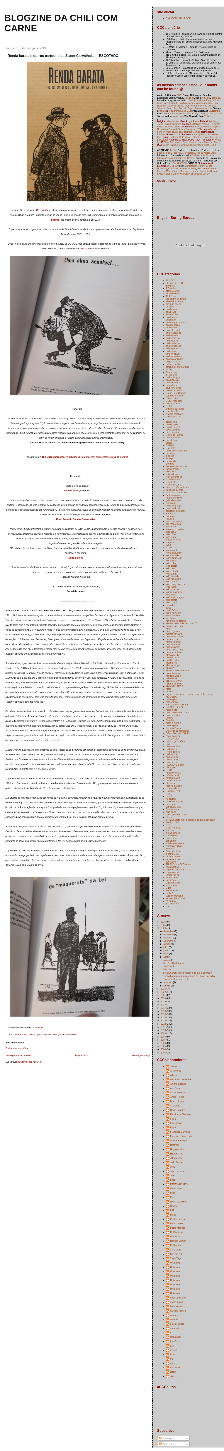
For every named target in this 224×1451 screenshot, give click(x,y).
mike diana (171, 678)
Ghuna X (170, 503)
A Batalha (19, 1034)
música (169, 691)
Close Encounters (172, 142)
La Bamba (214, 111)
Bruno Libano (177, 1101)
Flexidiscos (216, 137)
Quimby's (198, 145)
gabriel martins (173, 500)
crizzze (169, 419)
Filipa (173, 1118)
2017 (163, 1008)
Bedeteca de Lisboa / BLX (170, 152)
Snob (169, 108)
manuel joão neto (174, 626)
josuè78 (174, 1350)
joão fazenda (172, 576)
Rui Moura (175, 1245)
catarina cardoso (174, 395)
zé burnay (171, 901)
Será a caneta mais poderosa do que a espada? (190, 819)
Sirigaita (161, 108)
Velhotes (208, 116)
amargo (170, 306)
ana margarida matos (176, 322)
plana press (172, 767)
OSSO (183, 163)
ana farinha (171, 317)
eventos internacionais (177, 466)
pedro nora (171, 754)
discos (169, 442)
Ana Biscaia (176, 1088)
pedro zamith (172, 759)
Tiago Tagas (176, 1258)
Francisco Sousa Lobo (181, 1136)
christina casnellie (175, 408)
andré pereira (173, 348)
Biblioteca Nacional (166, 158)
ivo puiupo (171, 542)
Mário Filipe (176, 1188)
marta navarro (173, 647)
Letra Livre (162, 103)
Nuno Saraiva (75, 557)
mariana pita (172, 639)
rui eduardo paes (174, 801)
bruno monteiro (173, 387)
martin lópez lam (174, 649)
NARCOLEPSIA (178, 1201)
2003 (163, 1052)
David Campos (177, 1110)
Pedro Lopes (176, 1223)
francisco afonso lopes (177, 487)
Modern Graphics (212, 126)
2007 (163, 1039)
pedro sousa (172, 757)
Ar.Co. (173, 150)
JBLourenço (176, 1158)
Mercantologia (43, 210)
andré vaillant (173, 353)
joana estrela (172, 555)
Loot (172, 1179)
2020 (163, 998)
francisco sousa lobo (176, 492)
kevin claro (171, 602)
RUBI (168, 793)
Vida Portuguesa (177, 111)
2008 (163, 1036)
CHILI (169, 406)
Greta (202, 100)
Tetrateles (171, 861)
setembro (168, 941)
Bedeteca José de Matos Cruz (200, 152)
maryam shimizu (174, 652)
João (172, 1166)
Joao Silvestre (177, 1171)
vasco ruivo (171, 885)
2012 (163, 1023)
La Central (162, 139)
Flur (196, 100)
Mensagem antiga (141, 1055)
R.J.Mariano (176, 1232)
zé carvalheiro (173, 903)
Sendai (169, 817)
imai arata (171, 526)
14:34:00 (39, 1028)
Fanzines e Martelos (180, 1114)
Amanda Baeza (178, 1083)
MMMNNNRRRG (174, 686)
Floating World (184, 145)
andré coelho (172, 335)
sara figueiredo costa (176, 814)
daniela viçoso (173, 427)
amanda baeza (173, 304)
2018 (163, 1004)
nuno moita (171, 709)
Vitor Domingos (178, 1297)
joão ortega (171, 581)
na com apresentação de (85, 457)
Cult (191, 100)
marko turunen (173, 641)
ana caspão (172, 314)
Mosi (168, 689)
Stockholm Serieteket (210, 171)
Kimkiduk (170, 605)
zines (168, 906)
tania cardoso (173, 859)
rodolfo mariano (174, 785)
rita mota (170, 783)
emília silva (171, 461)
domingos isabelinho (176, 450)
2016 (163, 1011)
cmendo (174, 1315)
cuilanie (174, 1319)
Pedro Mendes (177, 1227)
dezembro (168, 931)
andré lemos (172, 340)
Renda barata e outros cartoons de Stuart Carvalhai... (190, 976)
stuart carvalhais (69, 1034)
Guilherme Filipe (178, 1140)
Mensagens (166, 1438)
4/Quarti (212, 129)
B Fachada (171, 374)
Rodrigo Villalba (178, 1241)
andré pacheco (173, 346)
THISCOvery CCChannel (178, 864)
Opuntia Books (173, 728)
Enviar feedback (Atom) (30, 1061)
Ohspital (170, 720)
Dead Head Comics (193, 142)
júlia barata (171, 600)
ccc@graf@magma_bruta (176, 979)
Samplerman (172, 809)
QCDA (169, 770)
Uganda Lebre (173, 882)
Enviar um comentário (16, 1048)
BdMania (216, 97)
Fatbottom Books (200, 137)
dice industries (173, 437)
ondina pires (172, 725)
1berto (173, 1066)
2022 (163, 992)
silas (168, 825)
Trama (201, 113)
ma (171, 1358)
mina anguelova (174, 683)
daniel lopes (172, 424)
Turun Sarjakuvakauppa (169, 124)
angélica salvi (173, 361)
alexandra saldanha (176, 298)
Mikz (172, 1193)
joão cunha (171, 573)
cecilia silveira (173, 403)
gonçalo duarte (173, 508)
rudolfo (169, 796)
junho (166, 950)
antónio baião (30, 1034)
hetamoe (170, 516)
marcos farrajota (174, 634)
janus (168, 545)
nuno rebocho (173, 715)
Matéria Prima (171, 113)
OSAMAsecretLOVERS (178, 733)
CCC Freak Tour (174, 401)
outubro (167, 937)
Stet (175, 108)
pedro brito (171, 749)
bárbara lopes (173, 377)
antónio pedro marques (177, 366)
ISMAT (175, 163)
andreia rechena (174, 356)
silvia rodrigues (173, 827)
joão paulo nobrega (175, 584)
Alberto (173, 1075)
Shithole (167, 969)
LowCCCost (172, 610)
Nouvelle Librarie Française (181, 105)
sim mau (170, 830)
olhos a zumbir (173, 723)
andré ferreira (173, 338)
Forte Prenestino (165, 131)
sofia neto (171, 840)
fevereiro (168, 982)
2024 (163, 928)
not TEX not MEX (174, 707)
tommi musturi (173, 877)
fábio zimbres (173, 469)
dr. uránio (170, 453)
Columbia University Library (182, 168)
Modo (178, 131)
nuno (172, 1363)
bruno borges (172, 385)
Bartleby (174, 137)
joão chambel (173, 571)
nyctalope (175, 1367)
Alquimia (206, 97)
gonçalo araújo (173, 505)
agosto (167, 944)
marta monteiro (173, 644)
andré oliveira (173, 343)
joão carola (171, 565)
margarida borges (175, 636)
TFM (199, 129)
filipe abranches (174, 476)
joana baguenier (174, 552)
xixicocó (174, 1376)
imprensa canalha (175, 529)
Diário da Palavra (174, 435)
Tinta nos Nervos (203, 108)
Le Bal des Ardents (199, 124)
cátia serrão (172, 398)
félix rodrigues (173, 474)
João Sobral (176, 1162)
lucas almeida (173, 615)
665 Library (173, 166)
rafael (173, 1371)
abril (165, 956)
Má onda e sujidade (176, 620)
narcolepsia (172, 699)
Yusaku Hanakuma (175, 898)
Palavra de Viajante (206, 105)
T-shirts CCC (172, 853)
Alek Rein (171, 296)
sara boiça (171, 812)
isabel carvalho (173, 539)
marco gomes (173, 631)
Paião (173, 1214)
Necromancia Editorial (177, 704)
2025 (163, 925)
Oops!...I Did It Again (173, 963)
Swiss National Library (168, 173)
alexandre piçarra (174, 301)
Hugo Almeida (177, 1149)
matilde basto (173, 657)
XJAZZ (169, 893)
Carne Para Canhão (176, 393)
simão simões (173, 833)
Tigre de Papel (186, 108)
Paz (203, 139)
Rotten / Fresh (173, 791)
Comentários (167, 1444)
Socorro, (210, 113)
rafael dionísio (173, 775)
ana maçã (171, 319)
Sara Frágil (175, 1249)
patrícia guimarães (175, 741)
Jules (173, 1175)
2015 (163, 1014)
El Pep (169, 458)
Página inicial (81, 1055)
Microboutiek (173, 121)
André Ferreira (177, 1092)
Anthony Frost (199, 134)
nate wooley (172, 702)
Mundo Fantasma (188, 113)
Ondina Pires (71, 490)
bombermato (176, 1306)
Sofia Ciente (172, 838)
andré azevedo (173, 332)
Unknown (175, 1262)
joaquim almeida (174, 592)
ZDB (189, 111)
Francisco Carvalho (180, 1131)
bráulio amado (173, 382)
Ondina (174, 1206)
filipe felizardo (173, 479)
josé (172, 1345)
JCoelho (170, 547)
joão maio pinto (173, 579)
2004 (163, 1049)
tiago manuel (172, 872)
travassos (171, 880)
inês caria (171, 531)
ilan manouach (173, 524)
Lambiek (161, 134)
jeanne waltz (172, 550)
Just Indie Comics (191, 131)
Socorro (85, 248)
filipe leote (171, 482)
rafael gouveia (173, 778)
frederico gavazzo (175, 495)
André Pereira (177, 1097)
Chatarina (175, 1105)
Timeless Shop (172, 126)
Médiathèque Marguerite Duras (182, 171)
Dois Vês (170, 448)
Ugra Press (193, 121)
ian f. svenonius (174, 521)
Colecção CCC (173, 416)
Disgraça (162, 111)
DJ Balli (170, 445)
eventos (170, 463)
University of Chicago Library (194, 173)
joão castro (171, 568)
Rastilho (189, 97)
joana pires (42, 1034)
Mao (168, 628)
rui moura (170, 804)
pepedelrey (171, 762)
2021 (163, 995)
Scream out (176, 1254)
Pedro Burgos (173, 751)
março (166, 960)
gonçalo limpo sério (176, 510)
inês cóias (171, 534)
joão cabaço (172, 563)
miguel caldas (173, 673)
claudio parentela (174, 414)
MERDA (170, 668)
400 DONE (168, 966)
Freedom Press (212, 142)
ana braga (171, 311)
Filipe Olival (176, 1123)
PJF (172, 1210)
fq (171, 1332)
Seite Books (210, 145)
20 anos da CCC (174, 283)
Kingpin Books (213, 100)
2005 (163, 1046)
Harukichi (170, 513)
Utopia (219, 113)
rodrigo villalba (173, 788)
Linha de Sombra (178, 103)
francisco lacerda (174, 490)
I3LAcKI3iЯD (176, 1153)
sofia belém (172, 835)
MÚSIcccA (171, 696)
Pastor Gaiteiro (177, 1219)
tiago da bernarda (175, 869)
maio (166, 953)
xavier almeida (173, 890)
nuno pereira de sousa (177, 712)
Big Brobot (196, 126)
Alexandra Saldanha (180, 1079)
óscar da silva (173, 736)
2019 (163, 1001)
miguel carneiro (174, 675)
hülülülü (170, 518)
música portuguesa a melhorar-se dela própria (189, 694)
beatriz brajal (172, 380)
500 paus (170, 285)
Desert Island (169, 145)
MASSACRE (172, 654)
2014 (163, 1017)
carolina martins (178, 1310)
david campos (173, 429)
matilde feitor (172, 660)
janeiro (167, 985)
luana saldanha (173, 613)
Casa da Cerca (185, 158)
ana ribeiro (171, 327)
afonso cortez (173, 291)
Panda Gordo (173, 738)
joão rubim (171, 586)
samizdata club (173, 806)
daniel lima (171, 421)
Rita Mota (175, 1236)
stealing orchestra (175, 843)
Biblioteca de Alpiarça (203, 155)
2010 (163, 1030)
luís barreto (171, 618)
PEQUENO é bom (175, 764)
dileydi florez (172, 440)
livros (168, 607)
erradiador (175, 1328)
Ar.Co (168, 369)
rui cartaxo (171, 799)
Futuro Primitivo (174, 497)
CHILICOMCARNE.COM (178, 18)
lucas (173, 1354)
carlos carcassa (174, 390)
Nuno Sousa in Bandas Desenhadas (75, 519)
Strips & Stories (177, 129)
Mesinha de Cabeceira (177, 670)
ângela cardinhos (174, 359)
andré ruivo (171, 351)
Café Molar (184, 137)
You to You (178, 116)
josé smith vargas (175, 597)
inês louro (171, 537)
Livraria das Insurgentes (200, 103)
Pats (168, 744)
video (168, 888)
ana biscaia (171, 309)
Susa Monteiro (173, 851)
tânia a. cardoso (174, 856)
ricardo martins (173, 780)
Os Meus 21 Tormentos (178, 730)
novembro (168, 934)
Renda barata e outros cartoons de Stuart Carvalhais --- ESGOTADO (63, 56)
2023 (163, 988)
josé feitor (171, 594)
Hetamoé (175, 1145)
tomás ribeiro (172, 874)
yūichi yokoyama (174, 895)
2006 (163, 1043)
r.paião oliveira (173, 772)
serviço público (173, 822)
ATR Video (175, 1070)
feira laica (171, 471)
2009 (163, 1033)
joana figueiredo (174, 558)
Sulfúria (170, 848)
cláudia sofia (172, 411)
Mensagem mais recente (18, 1055)
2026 (163, 921)
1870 (179, 95)
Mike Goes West (174, 681)
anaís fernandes (174, 330)
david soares (172, 432)
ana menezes (173, 325)
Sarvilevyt (213, 121)
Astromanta (172, 372)
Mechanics (171, 662)
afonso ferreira (173, 293)
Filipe (173, 1127)
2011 (163, 1027)
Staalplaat (191, 129)
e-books (170, 456)
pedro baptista (173, 746)
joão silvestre (172, 589)
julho (166, 947)
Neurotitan (162, 129)
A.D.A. (177, 134)
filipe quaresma (173, 484)
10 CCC (170, 280)
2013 (163, 1020)
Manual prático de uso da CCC (181, 623)
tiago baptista (173, 867)
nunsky (169, 717)
